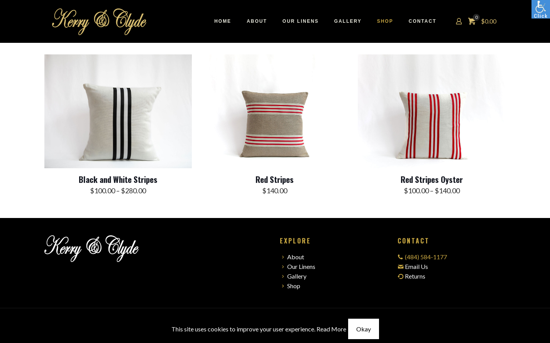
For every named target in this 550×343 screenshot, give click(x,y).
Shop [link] (290, 285)
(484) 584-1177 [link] (426, 256)
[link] (540, 9)
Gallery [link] (293, 276)
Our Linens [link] (297, 266)
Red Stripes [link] (275, 179)
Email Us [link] (416, 266)
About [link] (292, 256)
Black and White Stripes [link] (118, 179)
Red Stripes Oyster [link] (432, 179)
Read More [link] (331, 329)
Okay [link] (363, 329)
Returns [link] (411, 276)
